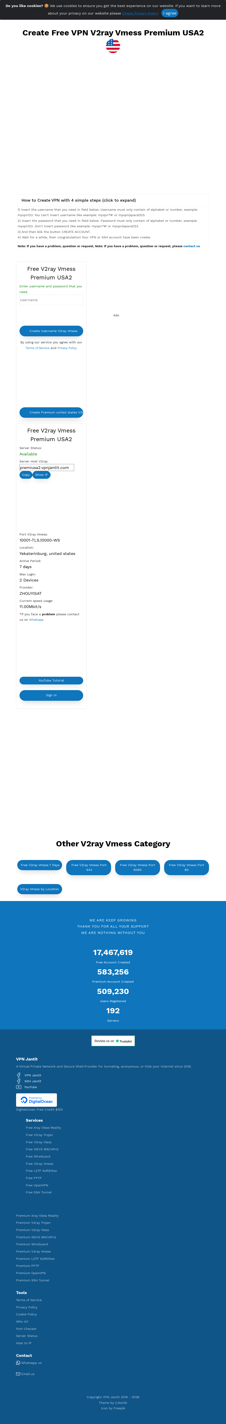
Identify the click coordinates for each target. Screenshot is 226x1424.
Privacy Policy (68, 348)
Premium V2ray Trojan (33, 1222)
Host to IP (24, 1343)
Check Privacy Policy (140, 13)
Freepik (119, 1408)
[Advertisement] (113, 99)
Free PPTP (34, 1178)
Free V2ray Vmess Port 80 (186, 867)
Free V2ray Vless (38, 1142)
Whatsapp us (29, 1363)
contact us (191, 246)
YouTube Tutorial (51, 680)
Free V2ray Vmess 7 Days (40, 865)
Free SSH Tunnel (39, 1192)
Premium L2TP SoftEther (35, 1258)
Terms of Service (36, 348)
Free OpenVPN (37, 1185)
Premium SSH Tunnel (32, 1280)
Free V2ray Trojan (39, 1135)
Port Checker (26, 1329)
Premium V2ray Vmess (33, 1251)
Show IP (41, 474)
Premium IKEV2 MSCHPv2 (36, 1237)
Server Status (26, 1336)
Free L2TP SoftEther (41, 1170)
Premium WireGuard (32, 1244)
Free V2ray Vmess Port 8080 (137, 867)
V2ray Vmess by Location (39, 889)
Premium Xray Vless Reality (37, 1215)
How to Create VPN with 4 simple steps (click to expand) (79, 200)
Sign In (51, 695)
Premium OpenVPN (31, 1273)
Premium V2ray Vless (32, 1230)
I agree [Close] (169, 13)
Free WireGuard (38, 1156)
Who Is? (22, 1321)
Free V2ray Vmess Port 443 (89, 867)
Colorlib (121, 1402)
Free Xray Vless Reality (43, 1127)
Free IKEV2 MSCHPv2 (42, 1149)
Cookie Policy (26, 1314)
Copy (26, 474)
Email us (25, 1374)
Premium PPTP (27, 1266)
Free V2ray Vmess (39, 1163)
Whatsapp (37, 619)
